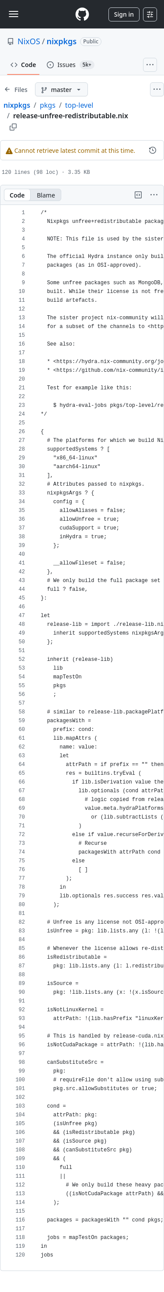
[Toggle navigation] (13, 14)
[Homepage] (82, 14)
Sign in (124, 14)
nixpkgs (62, 41)
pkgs (48, 105)
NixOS (28, 41)
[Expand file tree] (15, 89)
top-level (79, 105)
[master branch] (61, 89)
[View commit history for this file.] (152, 150)
